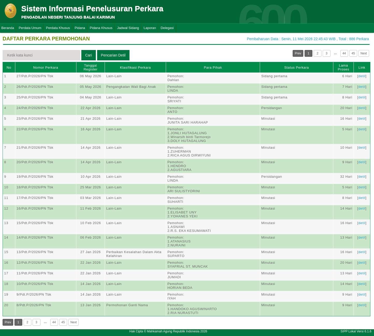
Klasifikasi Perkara (135, 67)
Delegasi (167, 28)
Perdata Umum (30, 28)
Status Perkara (296, 67)
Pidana (80, 28)
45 (353, 53)
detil (361, 76)
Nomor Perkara (45, 67)
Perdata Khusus (58, 28)
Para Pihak (213, 67)
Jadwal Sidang (128, 28)
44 (344, 53)
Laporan (150, 28)
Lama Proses (343, 67)
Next (364, 53)
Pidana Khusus (101, 28)
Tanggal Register (91, 67)
